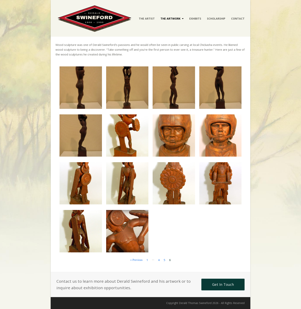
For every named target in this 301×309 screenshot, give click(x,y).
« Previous (136, 259)
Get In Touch (223, 284)
